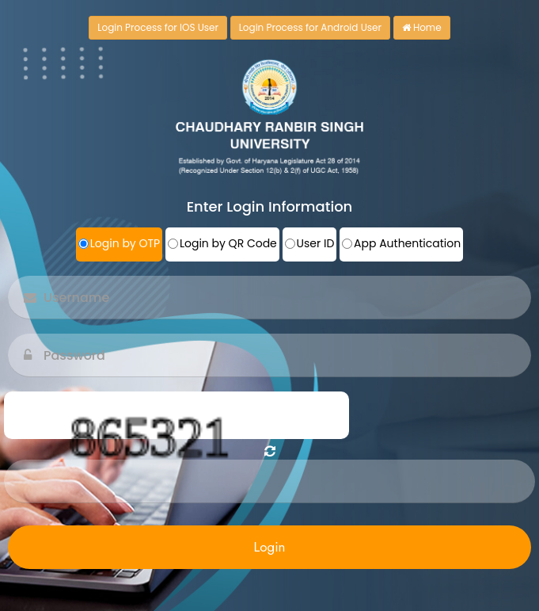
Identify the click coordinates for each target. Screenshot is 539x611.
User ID (316, 243)
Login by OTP (125, 243)
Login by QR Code (228, 243)
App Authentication (407, 243)
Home (422, 27)
